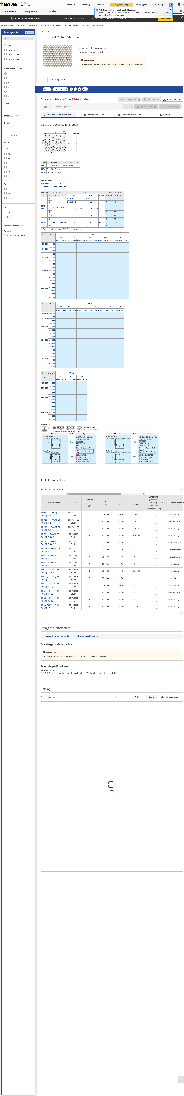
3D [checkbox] (8, 217)
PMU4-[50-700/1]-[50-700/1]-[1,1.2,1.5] (50, 592)
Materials (21, 25)
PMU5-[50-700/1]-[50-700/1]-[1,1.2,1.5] (50, 599)
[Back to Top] (181, 1079)
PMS (9, 193)
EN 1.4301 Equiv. (14, 59)
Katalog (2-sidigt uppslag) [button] (170, 697)
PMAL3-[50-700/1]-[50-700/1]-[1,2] (51, 514)
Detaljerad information (131, 114)
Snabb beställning (146, 106)
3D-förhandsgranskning (130, 99)
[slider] (116, 697)
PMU (9, 198)
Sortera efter (163, 502)
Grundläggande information (58, 636)
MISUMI (44, 31)
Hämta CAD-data (174, 99)
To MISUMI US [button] (165, 18)
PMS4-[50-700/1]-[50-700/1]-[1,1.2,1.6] (50, 557)
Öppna (151, 697)
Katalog (58, 79)
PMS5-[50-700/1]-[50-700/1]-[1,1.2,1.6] (50, 564)
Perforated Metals (71, 25)
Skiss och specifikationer (87, 636)
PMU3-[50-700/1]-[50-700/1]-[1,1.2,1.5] (50, 585)
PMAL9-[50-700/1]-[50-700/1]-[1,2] (51, 528)
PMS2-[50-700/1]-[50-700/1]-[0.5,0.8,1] (50, 542)
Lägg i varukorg (169, 106)
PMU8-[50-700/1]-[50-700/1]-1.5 (50, 606)
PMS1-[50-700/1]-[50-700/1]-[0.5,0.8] (50, 535)
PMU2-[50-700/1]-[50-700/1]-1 (50, 578)
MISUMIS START (7, 25)
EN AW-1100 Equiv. (15, 50)
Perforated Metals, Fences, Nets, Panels (44, 25)
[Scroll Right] (144, 494)
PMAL (10, 189)
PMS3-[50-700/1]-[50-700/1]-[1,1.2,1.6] (50, 549)
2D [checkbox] (8, 212)
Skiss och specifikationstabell (60, 114)
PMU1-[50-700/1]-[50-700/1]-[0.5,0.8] (50, 571)
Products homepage (49, 697)
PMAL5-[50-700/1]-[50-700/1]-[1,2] (51, 521)
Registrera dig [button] (121, 4)
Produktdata (151, 99)
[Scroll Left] (67, 494)
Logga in (141, 4)
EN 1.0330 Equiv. (14, 55)
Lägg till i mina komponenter (60, 106)
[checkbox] (18, 50)
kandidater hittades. (77, 99)
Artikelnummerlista (95, 114)
